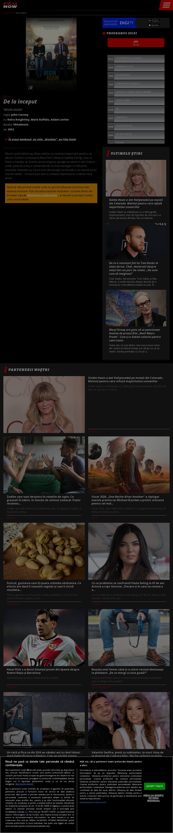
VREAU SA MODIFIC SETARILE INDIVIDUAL (153, 798)
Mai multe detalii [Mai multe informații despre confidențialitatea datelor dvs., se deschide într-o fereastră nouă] (24, 784)
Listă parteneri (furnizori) (93, 802)
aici (26, 811)
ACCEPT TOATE (154, 786)
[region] (86, 794)
